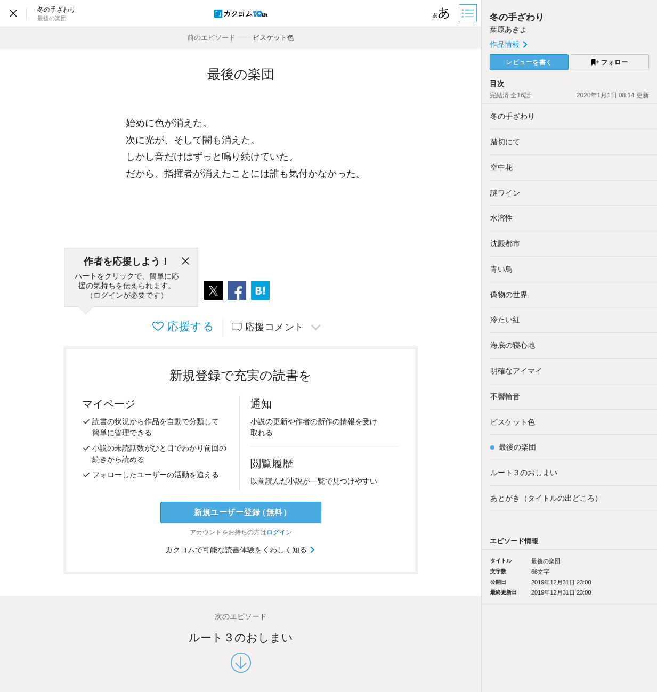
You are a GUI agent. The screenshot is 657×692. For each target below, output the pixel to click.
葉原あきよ (508, 29)
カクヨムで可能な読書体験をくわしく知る (240, 550)
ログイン (279, 532)
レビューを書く (529, 62)
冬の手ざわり (517, 17)
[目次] (469, 13)
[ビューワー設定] (441, 13)
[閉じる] (185, 261)
